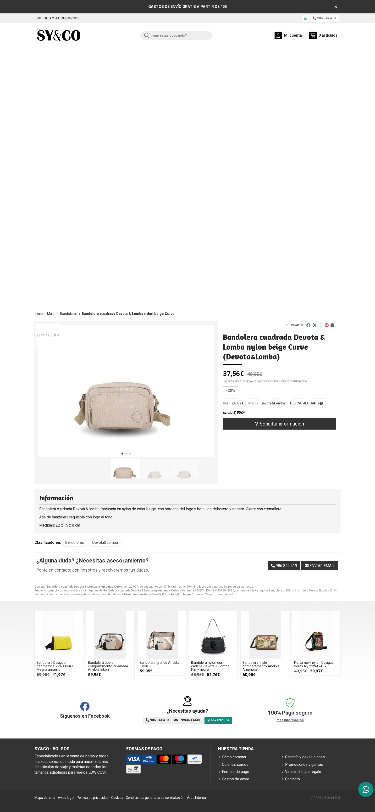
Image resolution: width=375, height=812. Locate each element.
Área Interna (196, 798)
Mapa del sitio (44, 798)
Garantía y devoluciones (305, 757)
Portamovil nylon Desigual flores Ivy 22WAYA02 (314, 664)
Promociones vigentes (304, 764)
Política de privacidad (93, 798)
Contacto (292, 779)
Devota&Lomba (319, 590)
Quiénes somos (235, 764)
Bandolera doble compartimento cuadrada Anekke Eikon (108, 666)
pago (259, 381)
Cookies (117, 798)
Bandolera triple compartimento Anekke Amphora (261, 666)
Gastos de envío (235, 779)
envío (249, 381)
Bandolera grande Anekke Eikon (160, 664)
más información (290, 720)
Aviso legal (66, 798)
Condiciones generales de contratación (155, 798)
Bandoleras (276, 590)
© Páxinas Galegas (326, 797)
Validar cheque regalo (303, 771)
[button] (122, 453)
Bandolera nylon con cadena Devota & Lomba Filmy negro (210, 666)
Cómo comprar (234, 757)
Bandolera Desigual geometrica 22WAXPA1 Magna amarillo (55, 666)
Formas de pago (235, 771)
